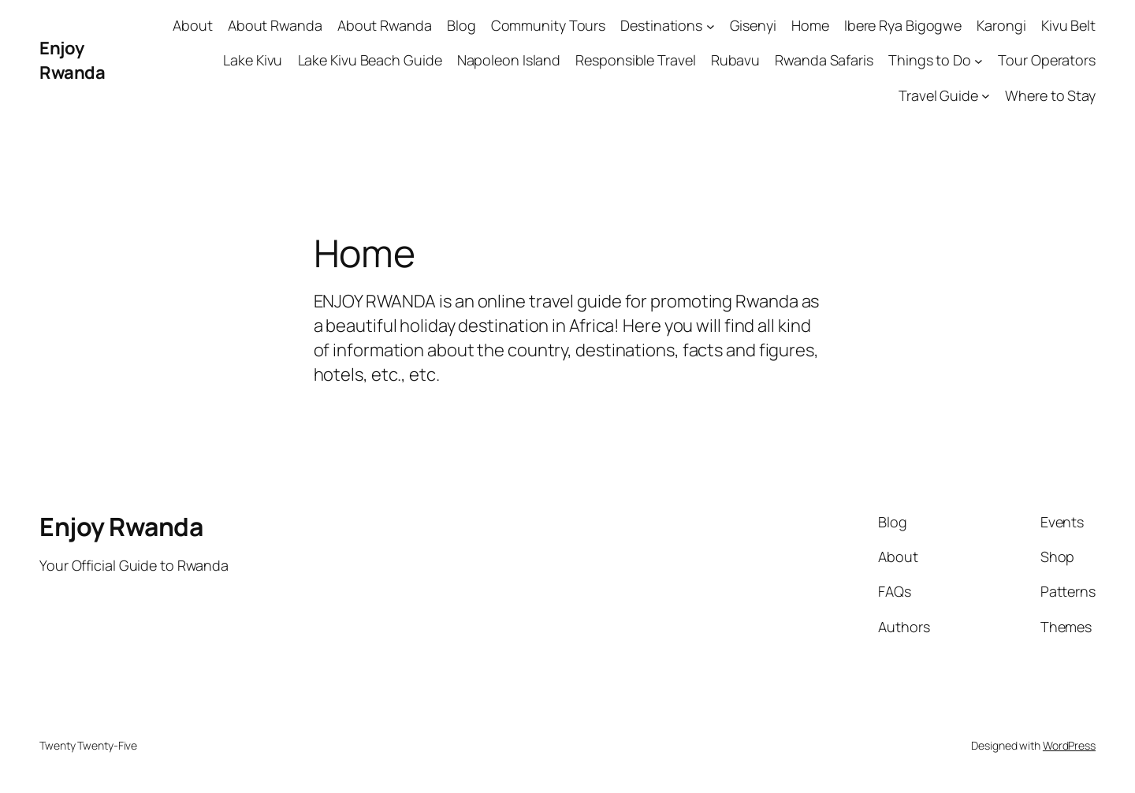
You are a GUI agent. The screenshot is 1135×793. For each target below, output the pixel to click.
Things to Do (929, 59)
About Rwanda (275, 25)
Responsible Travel (635, 59)
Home (810, 25)
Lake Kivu (252, 59)
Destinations (661, 25)
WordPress (1069, 745)
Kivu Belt (1068, 25)
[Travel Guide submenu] (985, 95)
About (193, 25)
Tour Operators (1047, 59)
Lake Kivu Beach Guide (370, 59)
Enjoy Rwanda (72, 60)
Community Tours (548, 25)
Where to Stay (1050, 95)
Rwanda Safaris (824, 59)
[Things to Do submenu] (978, 61)
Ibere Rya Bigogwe (903, 25)
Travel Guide (938, 95)
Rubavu (735, 59)
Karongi (1001, 25)
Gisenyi (753, 25)
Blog (461, 25)
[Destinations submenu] (710, 25)
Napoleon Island (509, 59)
